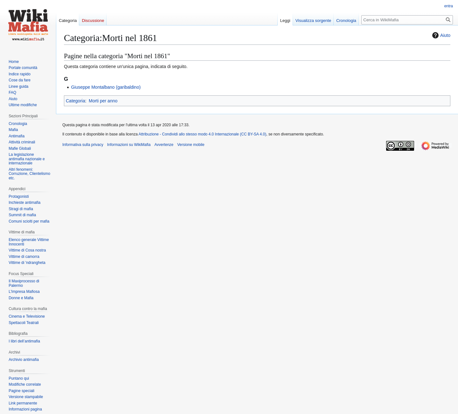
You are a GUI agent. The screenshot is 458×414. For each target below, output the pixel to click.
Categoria (75, 100)
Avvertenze (163, 144)
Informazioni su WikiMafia (129, 144)
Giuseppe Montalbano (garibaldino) (106, 87)
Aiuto (440, 35)
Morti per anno (103, 100)
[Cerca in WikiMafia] (407, 19)
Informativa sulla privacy (82, 144)
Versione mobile (190, 144)
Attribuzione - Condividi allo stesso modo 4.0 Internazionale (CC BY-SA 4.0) (203, 134)
